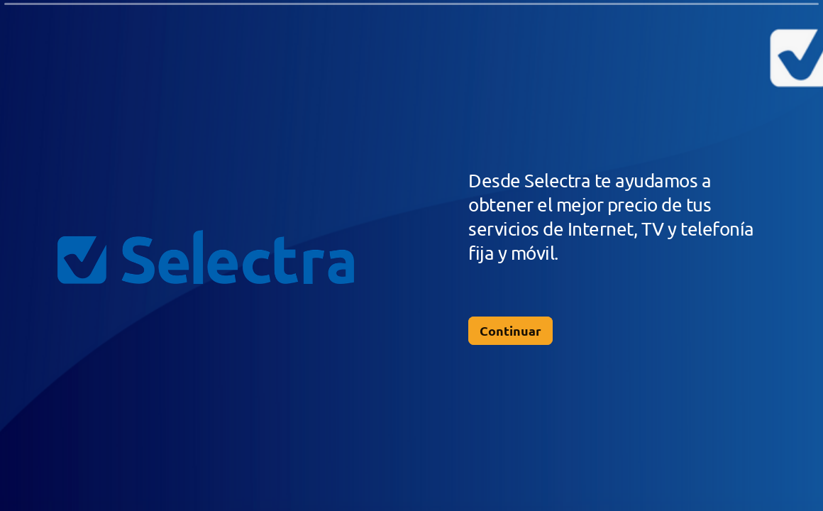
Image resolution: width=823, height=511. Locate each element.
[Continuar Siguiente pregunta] (510, 331)
